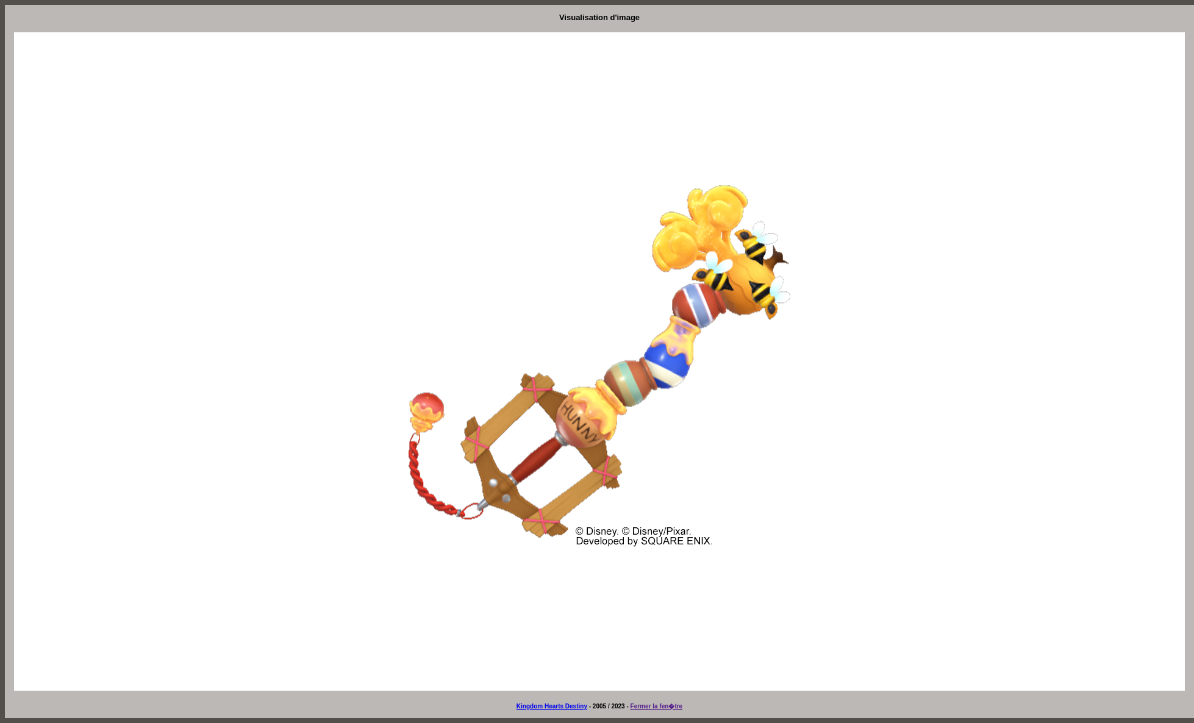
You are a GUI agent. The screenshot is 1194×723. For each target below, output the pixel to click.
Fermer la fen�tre (657, 706)
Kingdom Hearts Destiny (552, 706)
